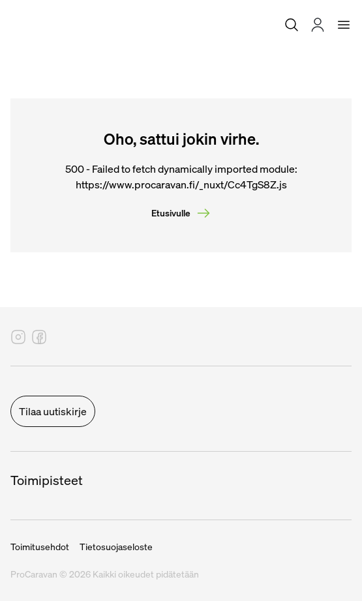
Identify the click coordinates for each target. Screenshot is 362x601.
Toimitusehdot (39, 547)
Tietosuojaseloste (116, 547)
